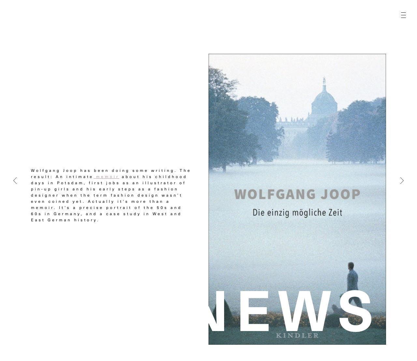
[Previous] (15, 180)
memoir (106, 177)
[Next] (402, 180)
